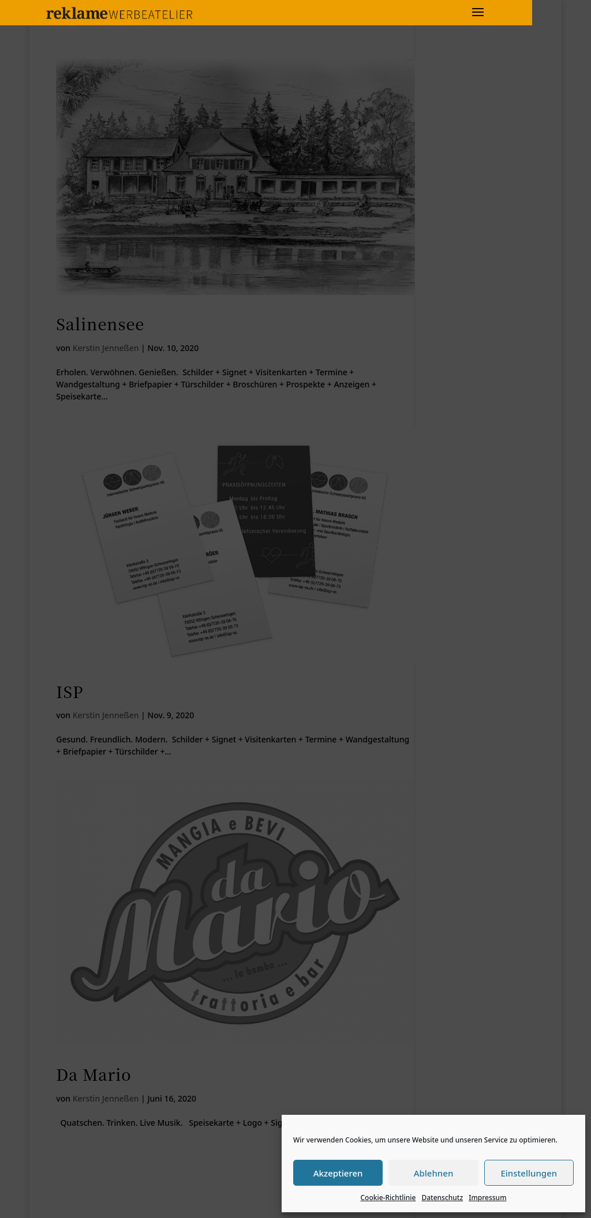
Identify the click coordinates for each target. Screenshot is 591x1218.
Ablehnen (434, 1173)
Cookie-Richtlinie (388, 1197)
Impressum (487, 1197)
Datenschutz (442, 1197)
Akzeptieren (338, 1173)
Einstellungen (528, 1173)
